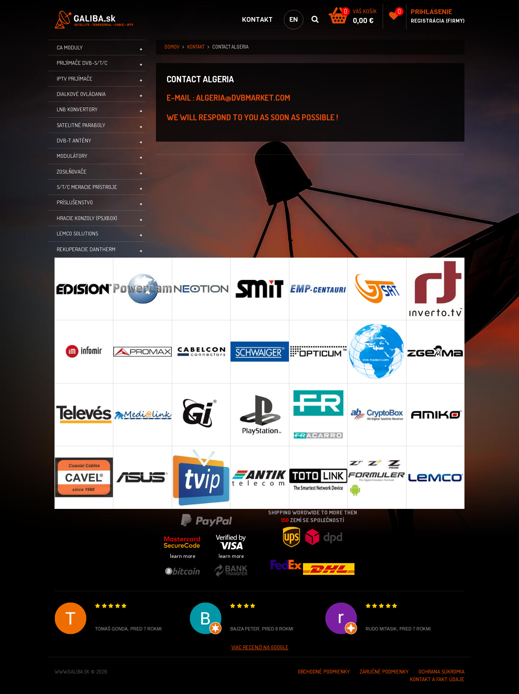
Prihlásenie (431, 11)
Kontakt (257, 19)
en (293, 19)
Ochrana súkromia (441, 671)
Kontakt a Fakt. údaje (437, 679)
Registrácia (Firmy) (437, 20)
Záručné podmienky (384, 671)
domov (171, 47)
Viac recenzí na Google (259, 647)
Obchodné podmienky (324, 671)
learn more (182, 555)
